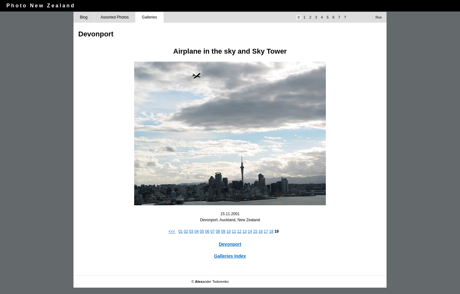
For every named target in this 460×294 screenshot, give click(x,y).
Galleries (149, 17)
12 (239, 231)
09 (223, 231)
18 (271, 231)
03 (191, 231)
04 (197, 231)
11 (234, 231)
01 (181, 231)
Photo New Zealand (40, 5)
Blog (84, 17)
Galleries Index (230, 256)
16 (260, 231)
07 (213, 231)
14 (250, 231)
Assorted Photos (115, 17)
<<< (171, 231)
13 (244, 231)
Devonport (230, 244)
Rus (378, 17)
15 (255, 231)
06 (207, 231)
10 (228, 231)
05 (202, 231)
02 (186, 231)
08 (218, 231)
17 (266, 231)
